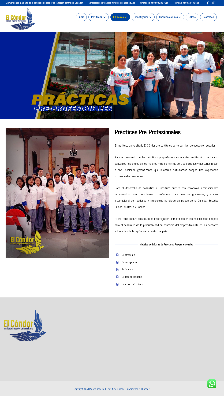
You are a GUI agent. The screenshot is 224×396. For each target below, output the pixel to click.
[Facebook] (208, 3)
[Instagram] (214, 3)
